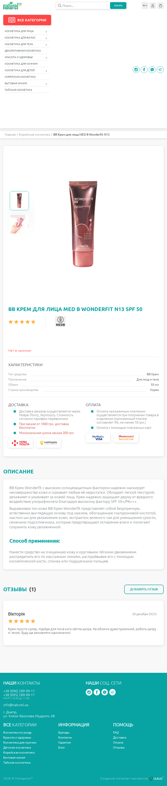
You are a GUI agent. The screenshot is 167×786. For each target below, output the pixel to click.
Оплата (118, 742)
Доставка (119, 737)
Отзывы (119, 747)
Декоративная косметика (23, 50)
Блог (61, 747)
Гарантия (64, 742)
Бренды (64, 732)
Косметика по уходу (17, 732)
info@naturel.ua (15, 705)
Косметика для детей (26, 70)
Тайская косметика (18, 89)
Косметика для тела (26, 44)
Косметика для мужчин (21, 63)
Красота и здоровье (26, 57)
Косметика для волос (26, 37)
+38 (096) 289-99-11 (19, 691)
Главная (10, 134)
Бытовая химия (26, 83)
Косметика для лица (26, 31)
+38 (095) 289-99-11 (19, 695)
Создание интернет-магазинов (132, 778)
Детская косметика (17, 747)
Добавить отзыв (144, 589)
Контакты (65, 737)
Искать (118, 5)
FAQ (116, 732)
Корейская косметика (20, 76)
